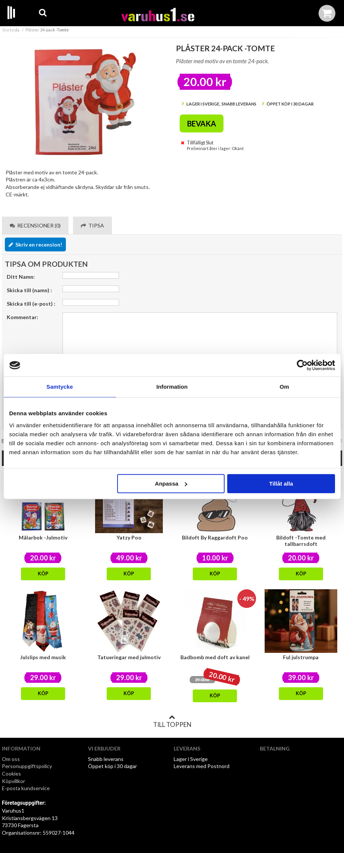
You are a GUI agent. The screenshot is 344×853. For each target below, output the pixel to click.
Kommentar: (22, 317)
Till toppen (172, 721)
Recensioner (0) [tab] (35, 225)
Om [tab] (284, 386)
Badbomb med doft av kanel (215, 657)
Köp (43, 574)
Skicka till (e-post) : (31, 303)
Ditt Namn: (21, 276)
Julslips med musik (43, 657)
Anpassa (171, 483)
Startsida (10, 29)
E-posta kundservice (26, 788)
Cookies (11, 773)
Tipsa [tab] (92, 225)
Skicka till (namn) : (29, 290)
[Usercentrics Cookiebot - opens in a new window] (302, 365)
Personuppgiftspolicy (27, 766)
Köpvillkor (13, 781)
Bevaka (201, 123)
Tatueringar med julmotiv (129, 657)
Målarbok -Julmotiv (43, 537)
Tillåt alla (281, 483)
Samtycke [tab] (59, 386)
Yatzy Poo (128, 537)
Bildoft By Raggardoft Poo (215, 537)
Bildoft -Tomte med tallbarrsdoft (301, 540)
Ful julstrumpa (301, 657)
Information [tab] (172, 386)
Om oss (11, 759)
